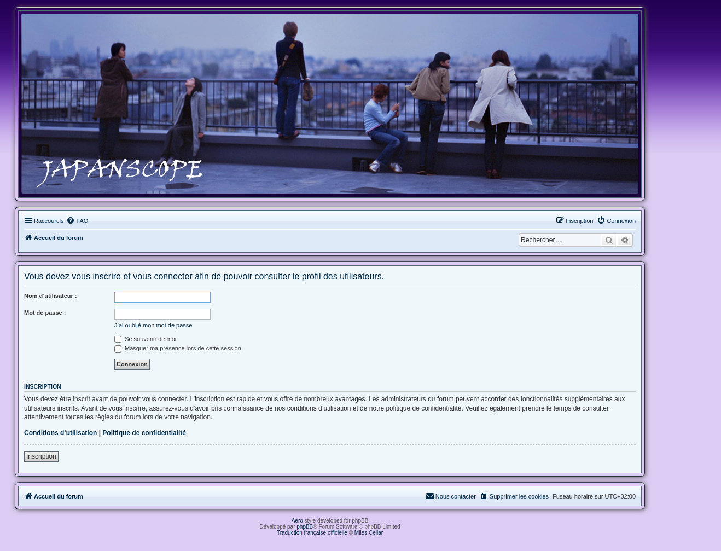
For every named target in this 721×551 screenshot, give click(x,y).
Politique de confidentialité (144, 433)
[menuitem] (77, 220)
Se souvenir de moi (145, 339)
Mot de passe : (45, 312)
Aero (297, 521)
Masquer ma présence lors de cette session (177, 348)
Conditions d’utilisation (60, 433)
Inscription (41, 456)
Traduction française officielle (312, 533)
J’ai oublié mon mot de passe (153, 325)
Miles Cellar (368, 533)
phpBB (304, 527)
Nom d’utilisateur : (50, 295)
